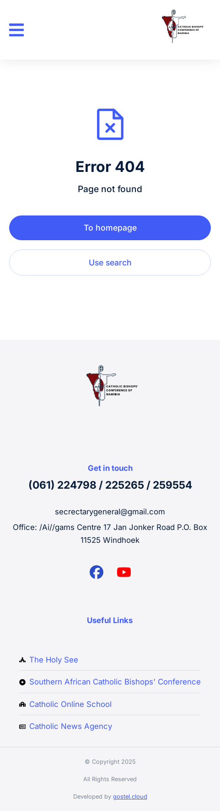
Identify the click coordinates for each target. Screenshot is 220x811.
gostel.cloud (130, 796)
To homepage (110, 227)
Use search (110, 262)
